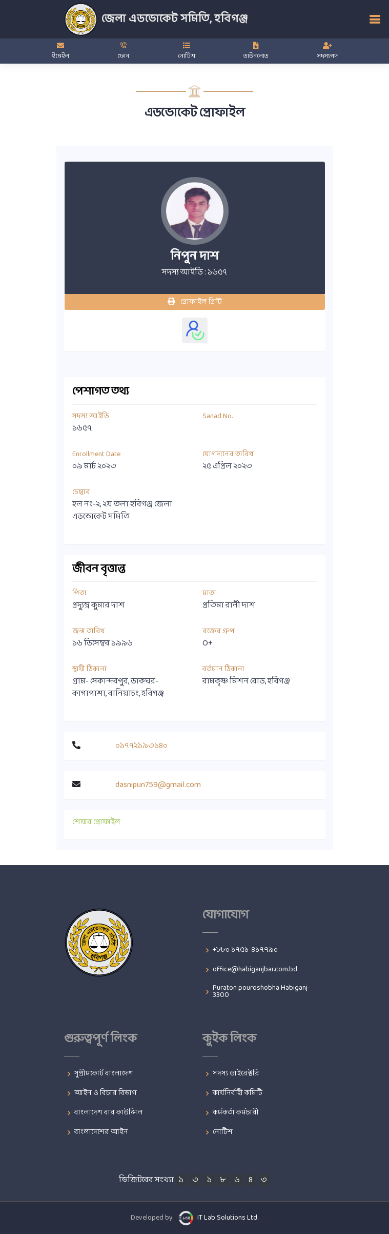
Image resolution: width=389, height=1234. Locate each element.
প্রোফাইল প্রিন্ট (195, 302)
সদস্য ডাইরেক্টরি (236, 1074)
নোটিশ (223, 1132)
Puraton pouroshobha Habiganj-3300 (261, 992)
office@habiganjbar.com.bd (255, 969)
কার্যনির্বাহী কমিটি (237, 1093)
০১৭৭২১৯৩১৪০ (141, 746)
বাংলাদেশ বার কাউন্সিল (108, 1113)
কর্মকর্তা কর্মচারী (236, 1113)
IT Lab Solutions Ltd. (227, 1218)
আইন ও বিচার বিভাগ (105, 1093)
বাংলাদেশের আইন (101, 1132)
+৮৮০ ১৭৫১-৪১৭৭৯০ (245, 950)
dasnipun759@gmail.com (158, 785)
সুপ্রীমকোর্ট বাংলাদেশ (103, 1074)
